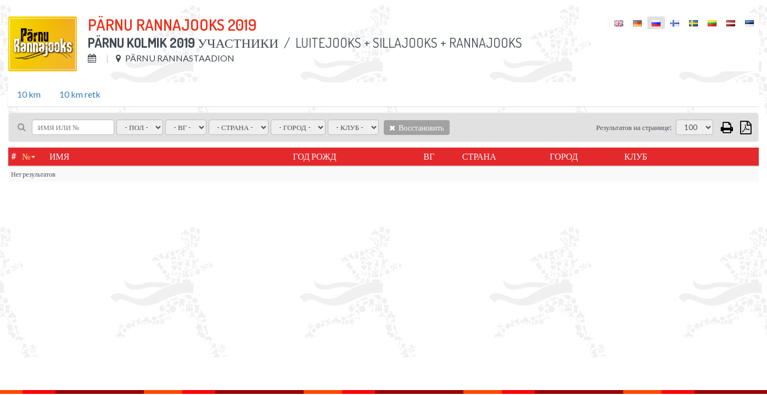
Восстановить (416, 127)
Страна (479, 156)
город (564, 156)
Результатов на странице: (633, 127)
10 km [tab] (29, 94)
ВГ (428, 156)
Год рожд (314, 156)
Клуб (635, 156)
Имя (59, 156)
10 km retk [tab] (79, 94)
